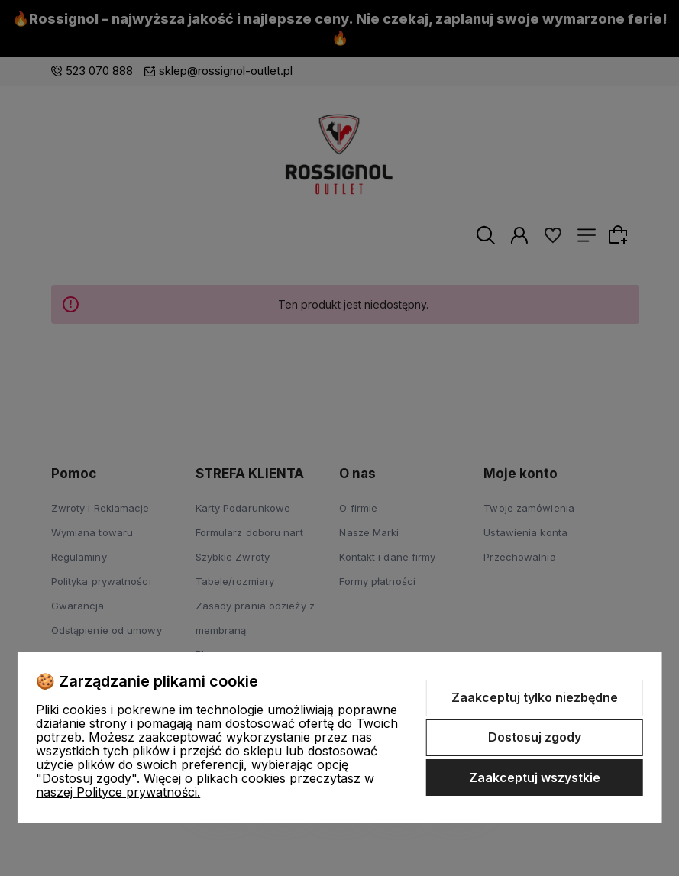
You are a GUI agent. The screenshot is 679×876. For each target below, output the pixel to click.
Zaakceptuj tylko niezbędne (534, 697)
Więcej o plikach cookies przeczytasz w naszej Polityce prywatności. (205, 785)
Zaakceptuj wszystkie (534, 777)
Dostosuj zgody (534, 737)
